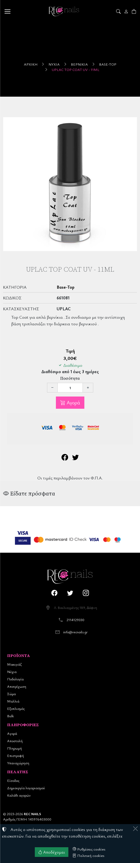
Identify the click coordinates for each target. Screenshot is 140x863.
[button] (118, 11)
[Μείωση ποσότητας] (52, 387)
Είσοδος (13, 780)
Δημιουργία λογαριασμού (26, 787)
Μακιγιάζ (14, 664)
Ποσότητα (70, 378)
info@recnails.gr (75, 632)
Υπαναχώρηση (18, 762)
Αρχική (30, 64)
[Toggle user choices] (127, 11)
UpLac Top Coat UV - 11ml (75, 69)
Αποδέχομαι (51, 852)
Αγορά (72, 402)
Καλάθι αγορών (19, 795)
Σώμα (11, 693)
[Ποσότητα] (70, 387)
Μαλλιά (13, 701)
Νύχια (54, 64)
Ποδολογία (15, 679)
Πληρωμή (14, 748)
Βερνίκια (79, 64)
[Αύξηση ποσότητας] (88, 387)
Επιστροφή (15, 755)
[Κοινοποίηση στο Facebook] (64, 458)
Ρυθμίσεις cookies (88, 849)
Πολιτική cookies (88, 855)
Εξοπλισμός (16, 708)
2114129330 (75, 619)
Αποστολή (15, 740)
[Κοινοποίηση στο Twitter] (75, 458)
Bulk (10, 715)
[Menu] (7, 11)
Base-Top (107, 64)
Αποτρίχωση (16, 686)
